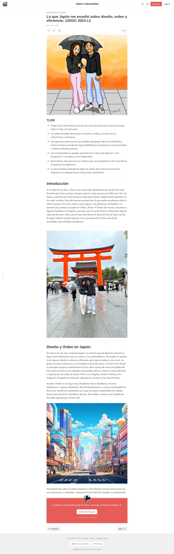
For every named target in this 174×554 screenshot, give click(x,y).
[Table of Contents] (2, 277)
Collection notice (102, 538)
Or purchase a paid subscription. (87, 517)
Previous (53, 529)
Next (122, 529)
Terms (92, 538)
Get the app (97, 544)
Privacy (86, 538)
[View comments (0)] (54, 30)
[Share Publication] (147, 4)
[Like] (49, 30)
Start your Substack (80, 544)
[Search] (142, 4)
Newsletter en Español (56, 12)
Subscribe (156, 4)
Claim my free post (87, 512)
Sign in (167, 4)
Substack (76, 549)
